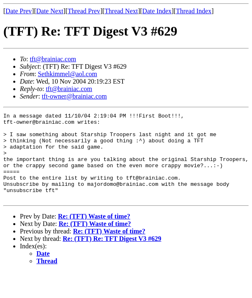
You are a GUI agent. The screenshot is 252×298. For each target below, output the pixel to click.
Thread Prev (83, 10)
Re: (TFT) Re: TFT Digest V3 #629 (112, 256)
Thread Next (121, 10)
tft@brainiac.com (53, 58)
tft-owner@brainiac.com (74, 96)
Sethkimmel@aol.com (67, 73)
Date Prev (18, 10)
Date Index (157, 10)
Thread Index (193, 10)
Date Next (49, 10)
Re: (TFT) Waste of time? (94, 233)
